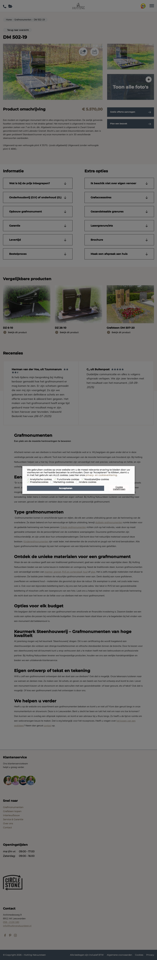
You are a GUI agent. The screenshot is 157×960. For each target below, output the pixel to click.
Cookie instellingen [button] (119, 488)
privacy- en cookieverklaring (101, 475)
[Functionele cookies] (55, 479)
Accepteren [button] (65, 488)
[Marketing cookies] (51, 482)
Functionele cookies (68, 479)
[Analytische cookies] (28, 479)
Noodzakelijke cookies (96, 479)
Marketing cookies (63, 482)
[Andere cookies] (77, 482)
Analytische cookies (41, 479)
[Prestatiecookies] (28, 482)
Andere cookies (87, 482)
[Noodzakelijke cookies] (82, 479)
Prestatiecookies (39, 482)
